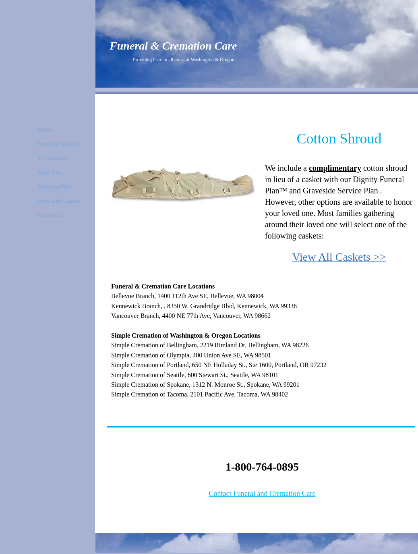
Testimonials (53, 159)
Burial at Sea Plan (60, 144)
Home (45, 130)
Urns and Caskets (59, 201)
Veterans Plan (54, 187)
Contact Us (51, 215)
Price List (49, 173)
